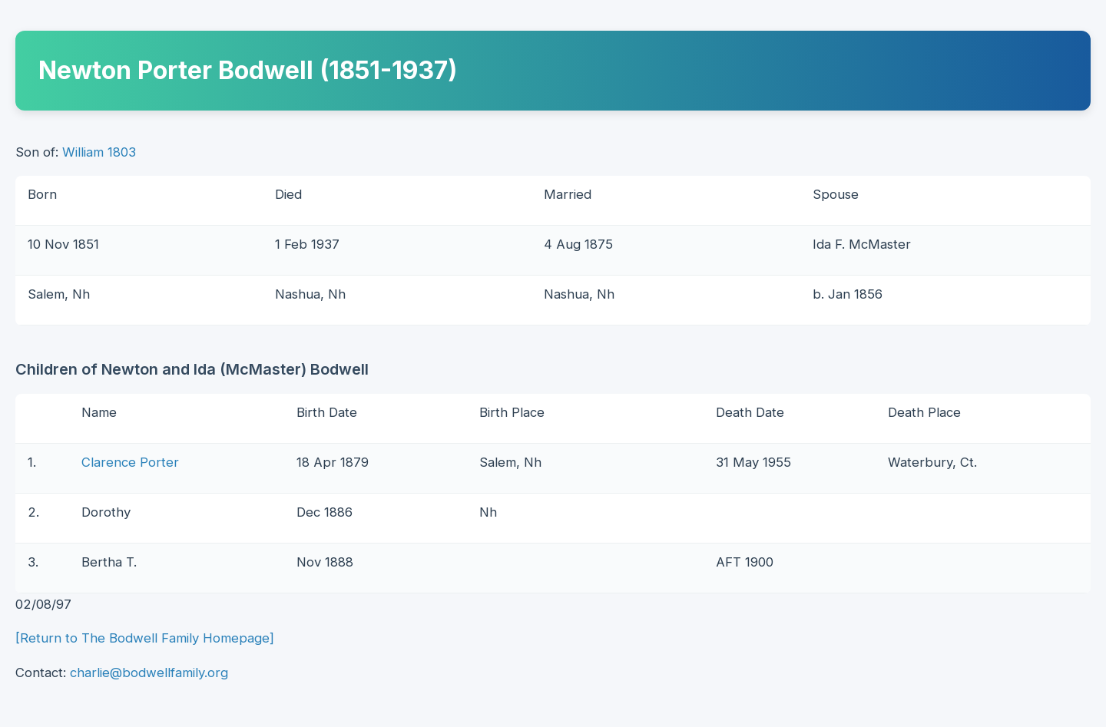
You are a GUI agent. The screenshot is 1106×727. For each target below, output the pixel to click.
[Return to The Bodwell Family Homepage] (144, 638)
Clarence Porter (130, 462)
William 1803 (99, 152)
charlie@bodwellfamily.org (149, 672)
